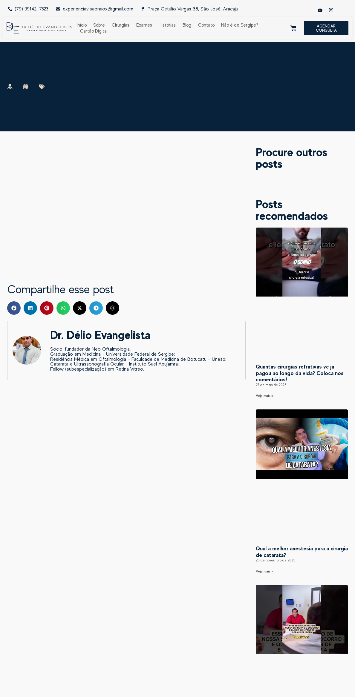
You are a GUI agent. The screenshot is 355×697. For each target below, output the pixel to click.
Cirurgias (120, 24)
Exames (144, 24)
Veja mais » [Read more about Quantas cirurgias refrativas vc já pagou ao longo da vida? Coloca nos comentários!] (264, 396)
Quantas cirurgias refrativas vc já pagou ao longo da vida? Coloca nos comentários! (300, 373)
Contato (206, 24)
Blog (187, 24)
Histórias (167, 24)
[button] (14, 308)
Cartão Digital (94, 30)
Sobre (99, 24)
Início (82, 24)
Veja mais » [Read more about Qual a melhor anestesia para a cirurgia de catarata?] (264, 571)
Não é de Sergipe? (239, 24)
